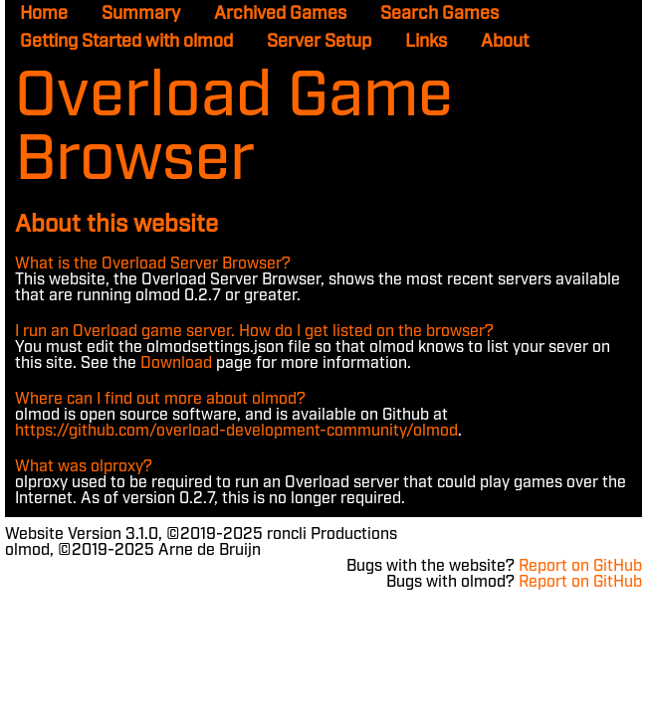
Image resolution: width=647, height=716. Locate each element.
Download (176, 363)
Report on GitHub (580, 566)
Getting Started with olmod (126, 42)
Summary (141, 14)
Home (44, 14)
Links (426, 42)
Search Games (439, 14)
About (505, 42)
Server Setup (319, 42)
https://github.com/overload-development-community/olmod (236, 431)
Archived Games (280, 14)
